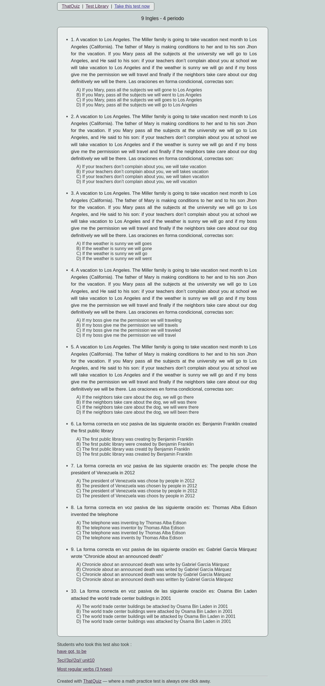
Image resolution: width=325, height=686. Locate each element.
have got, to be (72, 651)
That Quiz (92, 681)
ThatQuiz (71, 6)
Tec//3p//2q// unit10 (76, 660)
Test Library (97, 6)
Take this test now (132, 6)
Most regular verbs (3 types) (84, 669)
